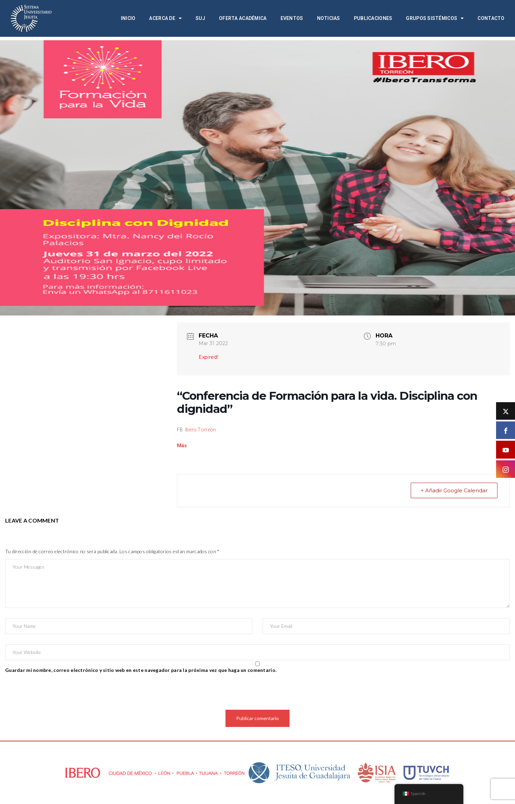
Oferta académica (242, 18)
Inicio (128, 18)
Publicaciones (373, 18)
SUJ (200, 18)
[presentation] (57, 692)
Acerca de (165, 18)
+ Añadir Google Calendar (454, 490)
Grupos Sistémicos (435, 18)
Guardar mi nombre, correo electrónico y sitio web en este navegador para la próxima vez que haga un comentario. (140, 670)
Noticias (328, 18)
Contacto (490, 18)
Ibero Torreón (200, 429)
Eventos (292, 18)
